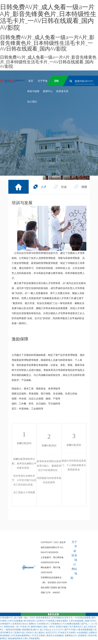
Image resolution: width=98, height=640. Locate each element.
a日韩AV (40, 620)
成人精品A (39, 632)
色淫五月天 (51, 632)
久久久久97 (57, 629)
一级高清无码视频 (12, 629)
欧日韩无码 (29, 620)
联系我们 (74, 559)
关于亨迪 (42, 80)
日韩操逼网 (33, 638)
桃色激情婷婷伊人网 (17, 638)
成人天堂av (45, 629)
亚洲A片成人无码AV (23, 632)
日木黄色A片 (43, 623)
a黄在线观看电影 (85, 629)
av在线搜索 (81, 632)
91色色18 (24, 626)
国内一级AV (48, 626)
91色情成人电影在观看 (56, 620)
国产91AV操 (69, 629)
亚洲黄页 (82, 635)
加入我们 (32, 101)
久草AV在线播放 (14, 620)
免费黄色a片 (70, 635)
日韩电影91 (5, 623)
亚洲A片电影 (62, 626)
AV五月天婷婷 (38, 635)
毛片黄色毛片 (75, 626)
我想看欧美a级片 (30, 629)
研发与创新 (33, 91)
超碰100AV (90, 620)
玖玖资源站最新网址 (20, 635)
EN (56, 81)
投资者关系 (62, 91)
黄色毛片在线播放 (54, 635)
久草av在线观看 (76, 620)
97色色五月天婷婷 (66, 632)
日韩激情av (55, 623)
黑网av (32, 623)
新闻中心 (48, 91)
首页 (30, 80)
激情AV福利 (36, 626)
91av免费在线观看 (71, 623)
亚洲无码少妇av (19, 623)
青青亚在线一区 (11, 626)
